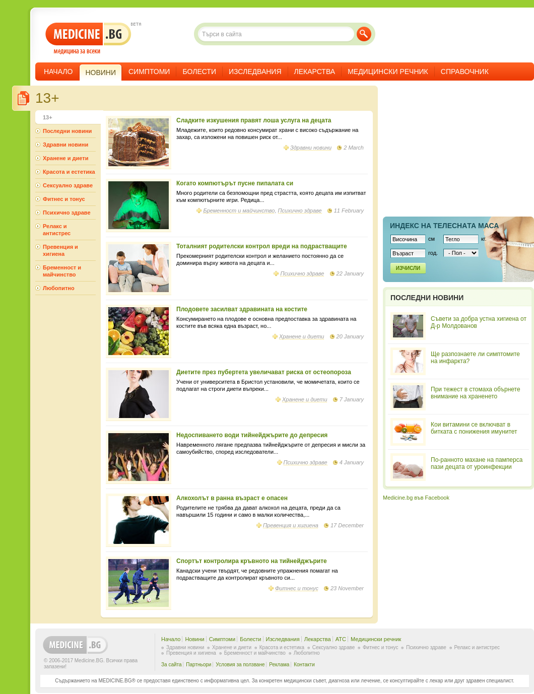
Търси (364, 34)
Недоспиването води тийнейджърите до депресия (251, 435)
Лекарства (315, 71)
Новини (194, 639)
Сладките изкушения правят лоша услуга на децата (253, 120)
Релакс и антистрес (57, 229)
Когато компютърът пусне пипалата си (234, 183)
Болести (199, 71)
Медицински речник (388, 71)
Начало (58, 71)
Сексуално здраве (68, 185)
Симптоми (149, 71)
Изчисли (408, 268)
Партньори (198, 664)
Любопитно (59, 288)
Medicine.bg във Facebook (416, 498)
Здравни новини (310, 148)
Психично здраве (300, 210)
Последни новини (67, 131)
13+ (47, 117)
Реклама (279, 664)
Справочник (465, 71)
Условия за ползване (240, 664)
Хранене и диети (301, 336)
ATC (341, 639)
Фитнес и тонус (296, 588)
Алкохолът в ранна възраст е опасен (232, 498)
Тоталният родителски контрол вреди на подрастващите (261, 246)
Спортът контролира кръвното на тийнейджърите (251, 561)
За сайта (171, 664)
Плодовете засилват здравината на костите (241, 309)
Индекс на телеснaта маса (444, 226)
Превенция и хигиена (290, 525)
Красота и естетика (69, 172)
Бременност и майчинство (239, 210)
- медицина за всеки (88, 38)
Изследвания (255, 71)
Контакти (304, 664)
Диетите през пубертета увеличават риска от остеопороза (263, 372)
